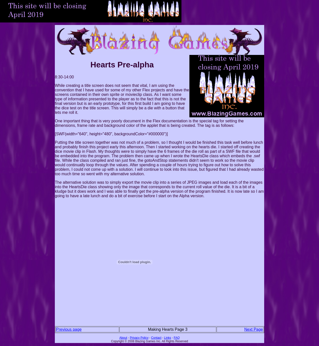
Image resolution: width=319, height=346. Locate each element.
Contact (156, 338)
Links (167, 338)
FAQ (177, 338)
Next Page (253, 329)
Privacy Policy (139, 338)
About (123, 338)
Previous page (68, 329)
